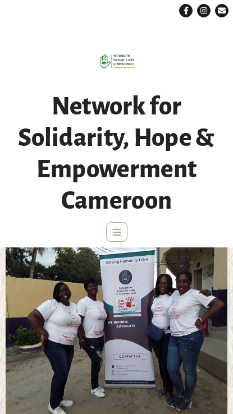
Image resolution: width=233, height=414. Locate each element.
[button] (186, 10)
